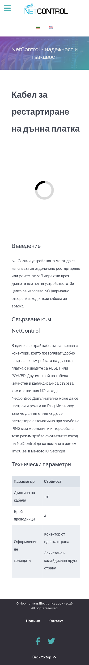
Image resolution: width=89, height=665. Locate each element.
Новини (33, 621)
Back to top (44, 657)
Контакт (55, 621)
